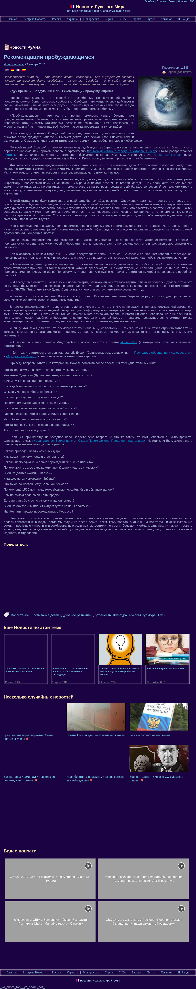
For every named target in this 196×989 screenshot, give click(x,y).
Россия (56, 19)
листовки (10, 155)
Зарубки (149, 1)
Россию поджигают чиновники (150, 735)
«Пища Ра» (128, 342)
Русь (161, 615)
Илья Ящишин (13, 64)
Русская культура (142, 615)
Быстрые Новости (34, 19)
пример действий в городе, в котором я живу (122, 151)
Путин (151, 19)
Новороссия (91, 19)
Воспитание (20, 615)
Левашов (166, 19)
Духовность (102, 615)
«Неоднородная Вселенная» (52, 440)
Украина (72, 19)
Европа (136, 19)
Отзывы (161, 1)
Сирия (109, 19)
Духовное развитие (76, 615)
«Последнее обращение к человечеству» (162, 352)
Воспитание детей (45, 615)
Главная (12, 19)
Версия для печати (177, 72)
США (122, 19)
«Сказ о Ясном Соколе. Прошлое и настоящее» (111, 440)
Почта (172, 1)
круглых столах (169, 155)
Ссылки (182, 1)
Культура (120, 615)
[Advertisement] (70, 34)
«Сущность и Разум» (21, 356)
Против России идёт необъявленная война (95, 735)
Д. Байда (183, 19)
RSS (192, 1)
